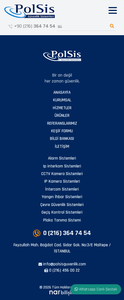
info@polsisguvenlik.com (62, 264)
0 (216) (62, 233)
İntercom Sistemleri (62, 189)
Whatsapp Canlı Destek (96, 289)
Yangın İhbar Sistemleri (62, 197)
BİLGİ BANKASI (62, 138)
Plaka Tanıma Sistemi (62, 220)
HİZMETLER (62, 108)
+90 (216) (31, 26)
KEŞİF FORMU (62, 131)
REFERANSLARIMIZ (62, 123)
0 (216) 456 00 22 (62, 270)
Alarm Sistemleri (62, 158)
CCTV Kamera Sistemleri (62, 173)
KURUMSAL (62, 100)
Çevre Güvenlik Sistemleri (62, 204)
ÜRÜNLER (62, 115)
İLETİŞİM (62, 146)
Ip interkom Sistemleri (62, 166)
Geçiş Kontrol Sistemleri (62, 212)
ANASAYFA (62, 92)
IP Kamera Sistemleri (62, 181)
